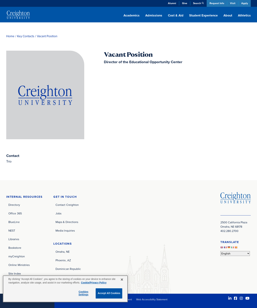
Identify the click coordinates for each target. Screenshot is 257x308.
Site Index (14, 273)
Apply (244, 3)
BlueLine (14, 222)
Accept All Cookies (109, 293)
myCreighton (16, 256)
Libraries (13, 239)
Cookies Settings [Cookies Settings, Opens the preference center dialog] (83, 293)
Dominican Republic (68, 269)
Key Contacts (25, 36)
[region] (65, 288)
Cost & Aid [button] (175, 15)
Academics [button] (132, 15)
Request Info (217, 3)
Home (10, 36)
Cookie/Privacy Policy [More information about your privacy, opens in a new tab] (94, 282)
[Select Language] (235, 253)
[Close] (122, 279)
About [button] (227, 15)
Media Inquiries (65, 231)
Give (184, 3)
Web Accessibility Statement (151, 299)
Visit (232, 3)
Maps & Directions (67, 222)
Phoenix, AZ (63, 260)
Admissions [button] (153, 15)
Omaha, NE (63, 252)
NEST (11, 231)
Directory (14, 205)
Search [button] (197, 3)
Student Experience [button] (203, 15)
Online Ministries (19, 265)
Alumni (172, 3)
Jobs (58, 213)
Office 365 (15, 213)
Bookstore (14, 248)
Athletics (244, 15)
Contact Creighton (67, 205)
